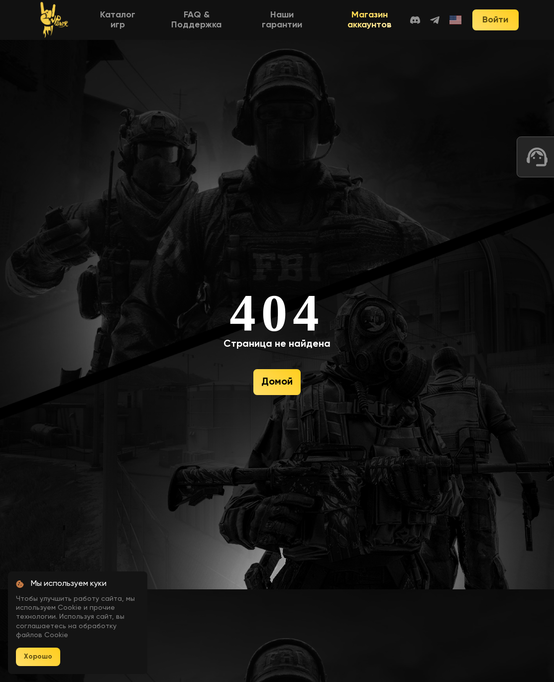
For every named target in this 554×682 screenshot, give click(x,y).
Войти (495, 19)
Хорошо (38, 656)
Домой (277, 382)
